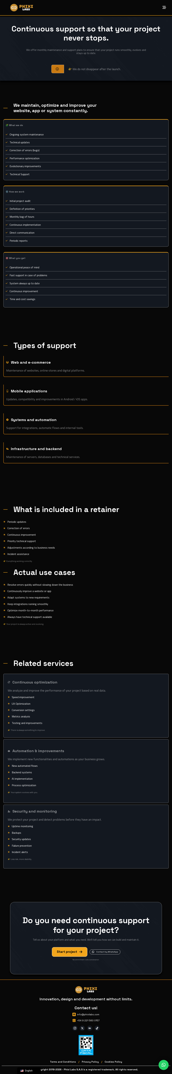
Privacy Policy (90, 1061)
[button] (164, 1065)
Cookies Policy (113, 1061)
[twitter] (82, 1028)
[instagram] (75, 1028)
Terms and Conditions (63, 1061)
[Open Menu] (164, 8)
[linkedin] (89, 1028)
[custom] (97, 1028)
